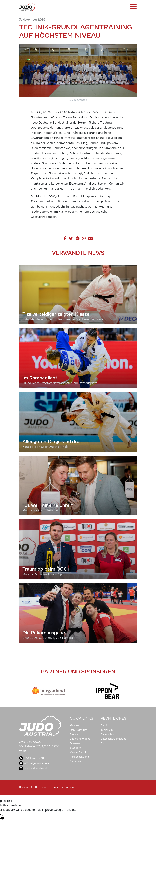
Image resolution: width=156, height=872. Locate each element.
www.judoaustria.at (33, 768)
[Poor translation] (2, 816)
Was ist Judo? (78, 752)
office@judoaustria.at (34, 763)
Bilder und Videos (80, 738)
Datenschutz (108, 734)
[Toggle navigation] (133, 7)
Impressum (107, 730)
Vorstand (75, 725)
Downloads (76, 743)
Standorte (76, 747)
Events (74, 734)
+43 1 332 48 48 (31, 757)
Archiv (104, 725)
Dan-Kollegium (78, 730)
